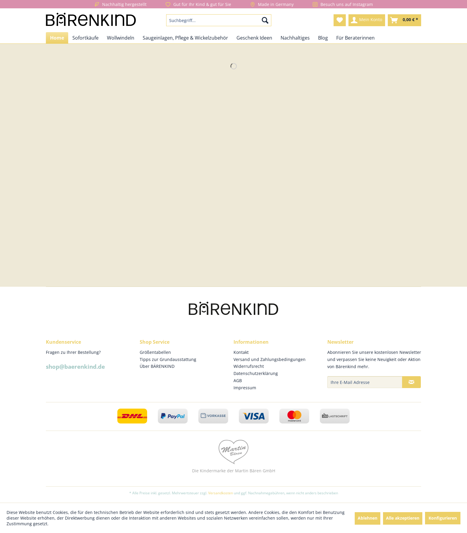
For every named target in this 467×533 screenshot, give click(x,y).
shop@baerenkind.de (75, 367)
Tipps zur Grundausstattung (168, 359)
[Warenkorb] (404, 20)
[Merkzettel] (340, 20)
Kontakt (241, 352)
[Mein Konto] (366, 20)
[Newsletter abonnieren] (411, 382)
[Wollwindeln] (120, 37)
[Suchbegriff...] (218, 20)
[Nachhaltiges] (295, 37)
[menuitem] (218, 20)
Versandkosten (220, 493)
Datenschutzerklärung (256, 373)
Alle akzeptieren (402, 518)
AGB (238, 380)
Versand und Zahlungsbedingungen (270, 359)
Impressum (245, 387)
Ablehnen (367, 518)
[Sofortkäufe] (85, 37)
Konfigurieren (443, 518)
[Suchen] (265, 20)
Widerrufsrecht (249, 366)
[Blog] (323, 37)
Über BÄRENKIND (157, 366)
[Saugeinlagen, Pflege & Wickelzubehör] (185, 37)
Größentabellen (155, 352)
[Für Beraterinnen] (355, 37)
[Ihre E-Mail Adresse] (364, 382)
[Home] (57, 37)
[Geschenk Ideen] (254, 37)
